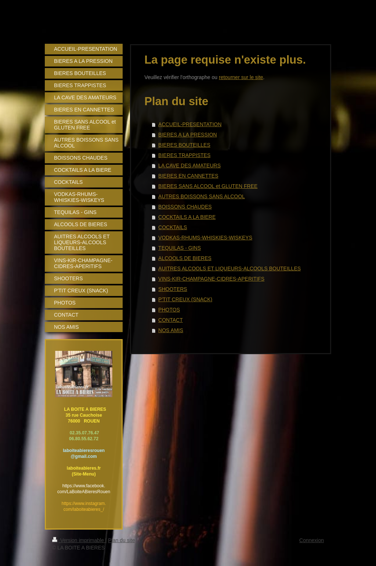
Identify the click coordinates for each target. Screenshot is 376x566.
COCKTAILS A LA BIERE (187, 217)
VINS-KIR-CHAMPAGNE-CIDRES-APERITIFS (211, 279)
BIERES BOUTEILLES (184, 145)
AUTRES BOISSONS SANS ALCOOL (201, 196)
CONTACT (170, 320)
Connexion (311, 540)
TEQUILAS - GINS (179, 248)
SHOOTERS (172, 289)
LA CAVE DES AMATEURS (189, 165)
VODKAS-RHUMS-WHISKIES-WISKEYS (205, 238)
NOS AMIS (170, 330)
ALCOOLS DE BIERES (185, 258)
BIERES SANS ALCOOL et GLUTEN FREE (207, 186)
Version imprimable (78, 540)
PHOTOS (169, 310)
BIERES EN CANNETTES (188, 176)
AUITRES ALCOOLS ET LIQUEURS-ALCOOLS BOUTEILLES (229, 268)
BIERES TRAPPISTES (184, 155)
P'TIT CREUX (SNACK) (185, 299)
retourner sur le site (241, 77)
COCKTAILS (172, 227)
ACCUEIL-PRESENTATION (189, 124)
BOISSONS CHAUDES (185, 207)
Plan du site (121, 540)
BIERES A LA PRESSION (187, 135)
